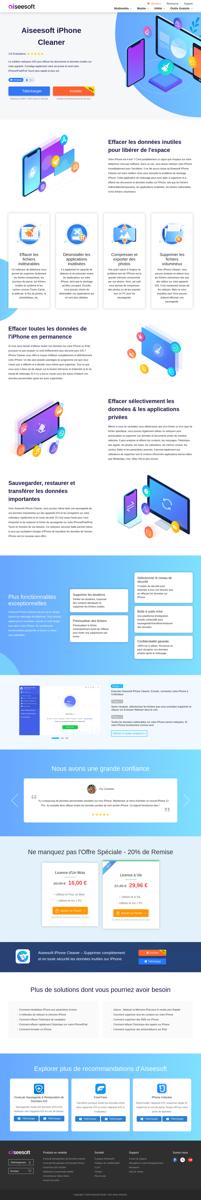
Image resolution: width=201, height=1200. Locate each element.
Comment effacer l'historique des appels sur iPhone (141, 1024)
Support (188, 3)
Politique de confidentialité (107, 1163)
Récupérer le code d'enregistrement (146, 1163)
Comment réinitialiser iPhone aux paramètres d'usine (48, 1009)
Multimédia (121, 8)
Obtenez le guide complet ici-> (129, 733)
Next (186, 800)
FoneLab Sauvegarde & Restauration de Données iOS (39, 1099)
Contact (98, 1171)
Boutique (154, 3)
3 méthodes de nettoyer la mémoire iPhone (42, 1014)
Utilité (158, 8)
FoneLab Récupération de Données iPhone (63, 1163)
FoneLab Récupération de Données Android (64, 1159)
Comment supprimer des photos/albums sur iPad (140, 1029)
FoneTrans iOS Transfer (54, 1167)
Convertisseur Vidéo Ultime (56, 1176)
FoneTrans (100, 1097)
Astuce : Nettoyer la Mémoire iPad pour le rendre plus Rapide (146, 1009)
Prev (15, 800)
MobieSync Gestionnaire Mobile (58, 1171)
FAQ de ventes (136, 1171)
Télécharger (26, 1118)
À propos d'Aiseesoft (104, 1159)
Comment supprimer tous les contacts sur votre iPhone (143, 1014)
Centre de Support (137, 1159)
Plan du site (100, 1176)
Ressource (172, 3)
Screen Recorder (51, 1180)
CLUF (97, 1167)
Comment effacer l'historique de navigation (42, 1019)
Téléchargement (21, 1162)
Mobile (141, 8)
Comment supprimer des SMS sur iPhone (136, 1019)
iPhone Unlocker (162, 1097)
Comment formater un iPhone (35, 1029)
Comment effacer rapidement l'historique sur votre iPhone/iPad (53, 1024)
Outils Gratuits (179, 8)
